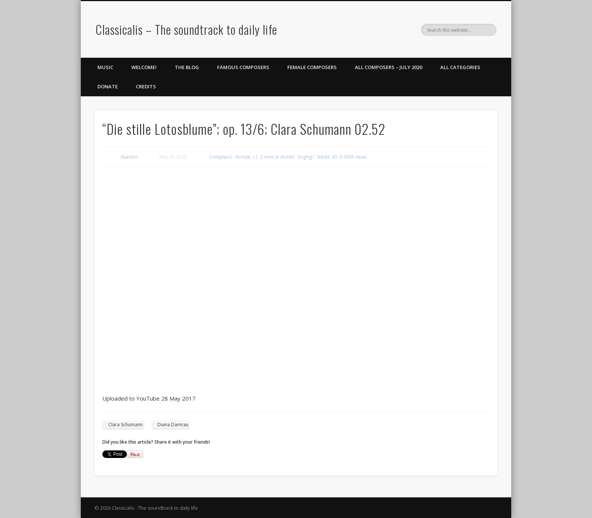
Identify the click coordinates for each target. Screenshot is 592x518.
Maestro (129, 157)
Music (105, 67)
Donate (107, 86)
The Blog (187, 67)
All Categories (460, 67)
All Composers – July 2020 (388, 67)
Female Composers (312, 67)
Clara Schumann (125, 424)
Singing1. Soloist (313, 157)
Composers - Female (230, 157)
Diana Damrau (172, 424)
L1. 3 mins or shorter (274, 157)
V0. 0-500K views (349, 157)
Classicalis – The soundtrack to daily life (186, 29)
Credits (146, 86)
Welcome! (144, 67)
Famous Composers (243, 67)
